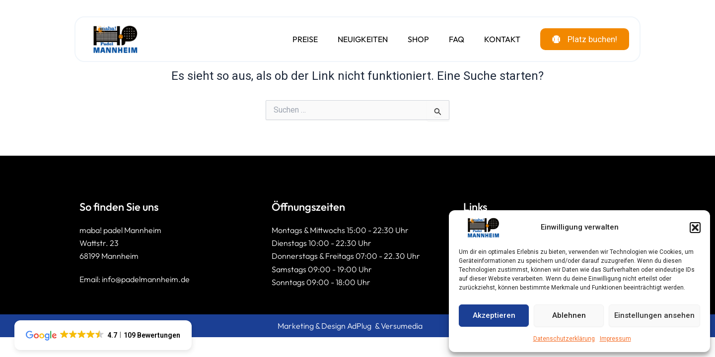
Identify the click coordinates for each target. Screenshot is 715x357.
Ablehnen (569, 315)
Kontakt (496, 40)
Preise (298, 40)
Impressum (615, 338)
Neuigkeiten (356, 40)
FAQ (450, 40)
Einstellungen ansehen (654, 315)
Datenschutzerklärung (564, 338)
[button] (695, 228)
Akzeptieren (494, 315)
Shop (412, 40)
